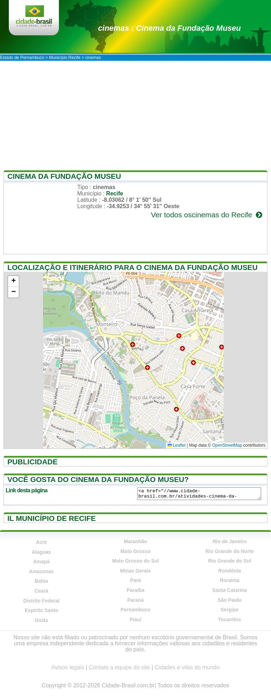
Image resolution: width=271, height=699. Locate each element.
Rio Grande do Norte (229, 551)
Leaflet (177, 445)
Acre (41, 542)
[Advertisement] (135, 113)
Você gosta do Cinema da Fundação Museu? (98, 479)
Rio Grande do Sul (229, 561)
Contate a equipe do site (119, 667)
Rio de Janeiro (229, 541)
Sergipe (230, 609)
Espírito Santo (41, 610)
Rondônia (229, 571)
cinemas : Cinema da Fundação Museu (169, 28)
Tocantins (229, 619)
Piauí (135, 619)
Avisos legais (68, 667)
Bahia (41, 581)
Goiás (41, 620)
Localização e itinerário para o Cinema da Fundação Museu (132, 267)
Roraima (230, 580)
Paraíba (136, 590)
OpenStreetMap (227, 445)
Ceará (41, 591)
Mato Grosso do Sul (135, 561)
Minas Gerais (135, 571)
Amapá (41, 561)
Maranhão (135, 541)
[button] (13, 281)
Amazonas (41, 571)
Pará (135, 580)
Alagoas (41, 552)
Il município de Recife (51, 518)
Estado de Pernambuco (22, 57)
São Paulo (230, 600)
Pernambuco (136, 609)
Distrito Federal (41, 601)
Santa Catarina (229, 590)
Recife (114, 193)
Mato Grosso (135, 551)
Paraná (135, 600)
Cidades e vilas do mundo (187, 667)
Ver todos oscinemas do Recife (207, 215)
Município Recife (64, 57)
